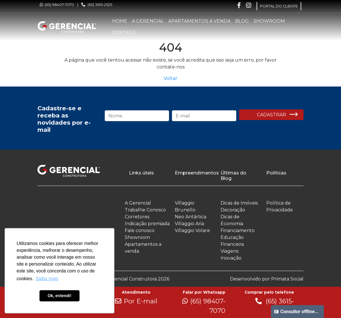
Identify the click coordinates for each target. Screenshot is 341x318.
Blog (242, 21)
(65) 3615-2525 (96, 5)
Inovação (231, 258)
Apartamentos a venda (199, 21)
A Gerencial (148, 21)
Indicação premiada (147, 223)
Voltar (170, 78)
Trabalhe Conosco (145, 210)
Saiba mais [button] (46, 278)
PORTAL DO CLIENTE (279, 6)
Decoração (233, 210)
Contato (124, 32)
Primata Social (287, 279)
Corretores (137, 216)
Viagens (229, 251)
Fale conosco (139, 230)
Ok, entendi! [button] (59, 295)
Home (119, 21)
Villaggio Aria (189, 223)
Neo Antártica (190, 216)
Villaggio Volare (192, 230)
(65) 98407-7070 (57, 5)
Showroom (269, 21)
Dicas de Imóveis (239, 203)
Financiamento (238, 230)
